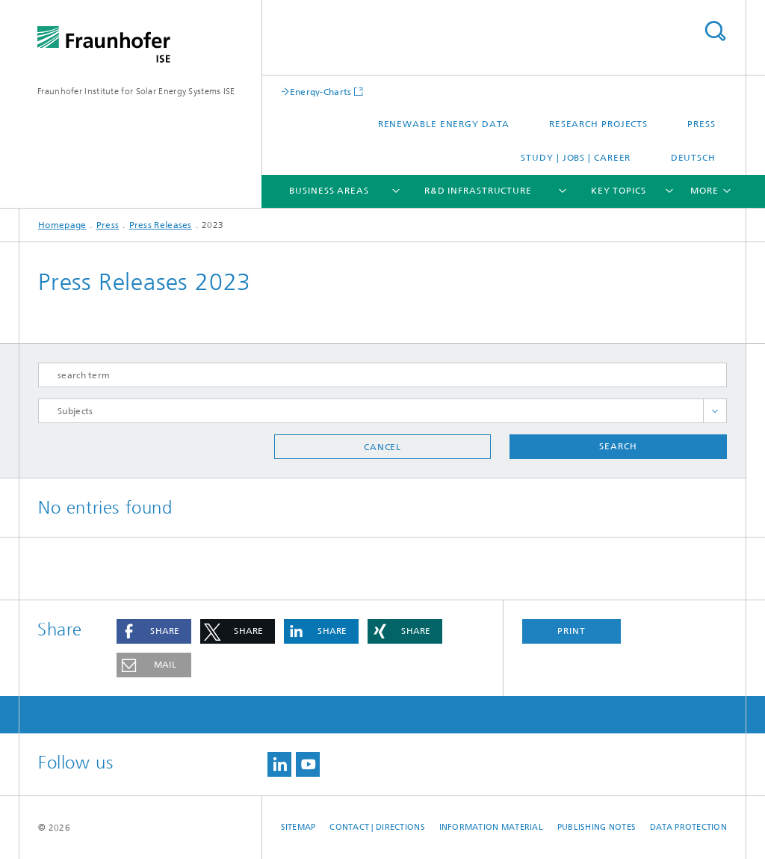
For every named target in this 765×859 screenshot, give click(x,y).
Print (571, 631)
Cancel (382, 447)
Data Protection (688, 827)
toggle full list (715, 410)
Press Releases (160, 225)
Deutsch (693, 158)
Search (715, 31)
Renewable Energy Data (444, 124)
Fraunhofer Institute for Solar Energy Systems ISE (136, 91)
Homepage (62, 225)
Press (701, 124)
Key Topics (618, 190)
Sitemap (298, 827)
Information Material (491, 827)
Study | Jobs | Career (576, 158)
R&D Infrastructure (478, 190)
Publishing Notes (596, 827)
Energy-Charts (321, 91)
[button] (154, 631)
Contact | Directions (377, 827)
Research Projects (598, 124)
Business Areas (329, 190)
